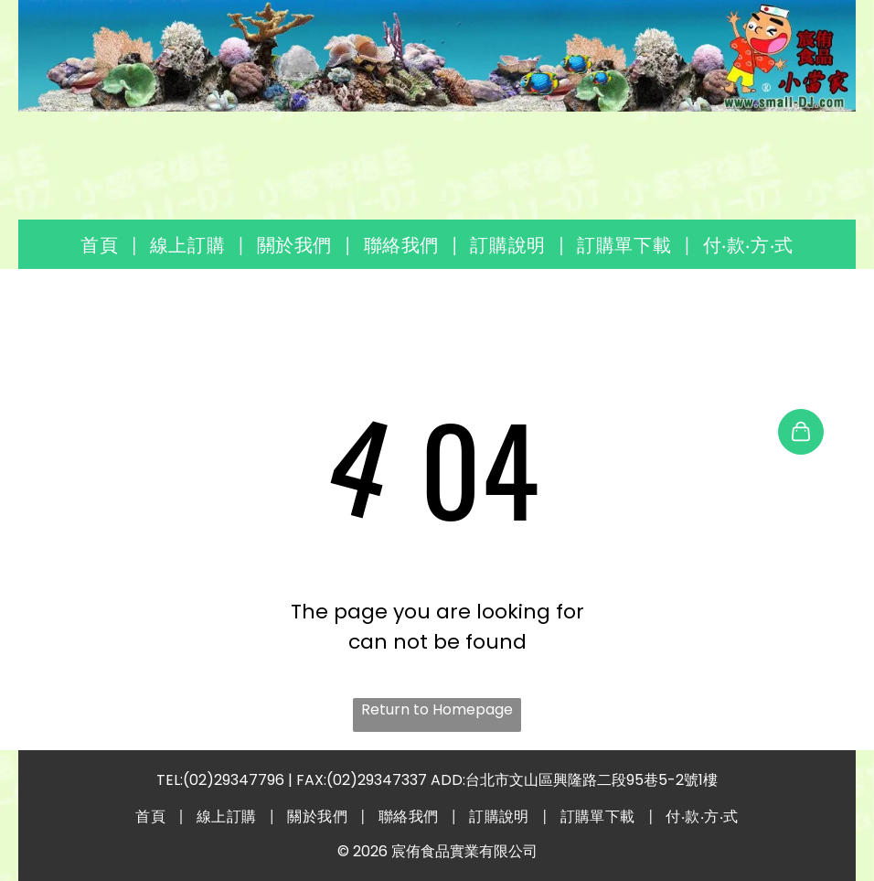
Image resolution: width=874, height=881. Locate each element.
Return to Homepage (437, 709)
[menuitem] (101, 244)
